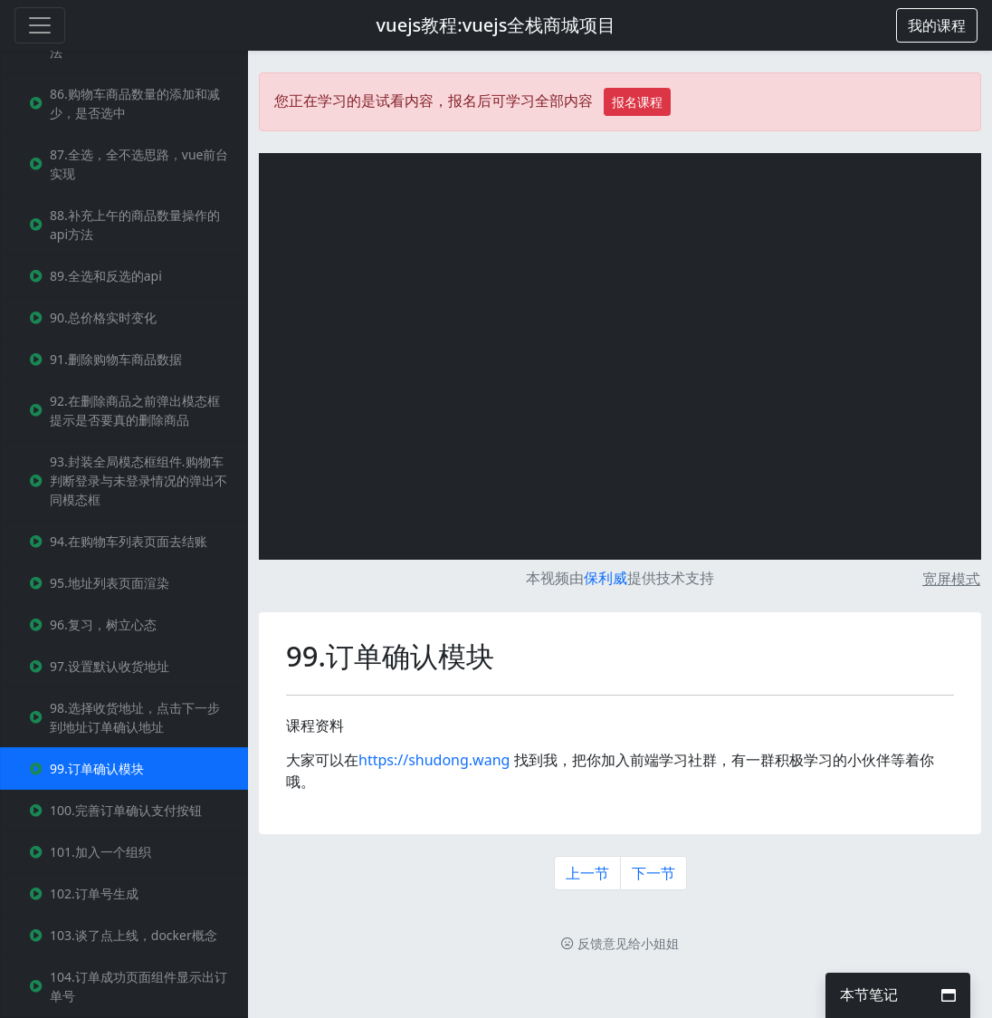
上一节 (587, 873)
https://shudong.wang (434, 760)
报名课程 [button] (637, 101)
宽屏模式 (951, 579)
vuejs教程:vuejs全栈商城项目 (496, 25)
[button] (937, 25)
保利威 (605, 578)
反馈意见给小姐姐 (620, 943)
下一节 (653, 873)
